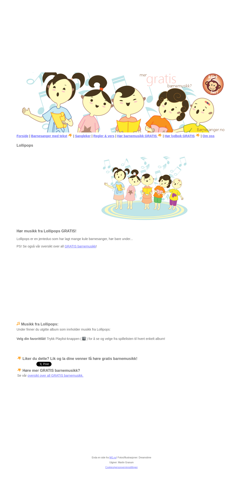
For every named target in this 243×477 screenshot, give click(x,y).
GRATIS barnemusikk (80, 246)
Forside (22, 136)
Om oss (209, 136)
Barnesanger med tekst (49, 136)
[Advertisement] (121, 35)
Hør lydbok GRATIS (180, 136)
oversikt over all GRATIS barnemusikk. (55, 375)
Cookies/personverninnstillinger (121, 467)
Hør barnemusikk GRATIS (137, 136)
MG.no (112, 457)
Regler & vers (103, 136)
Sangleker (83, 136)
